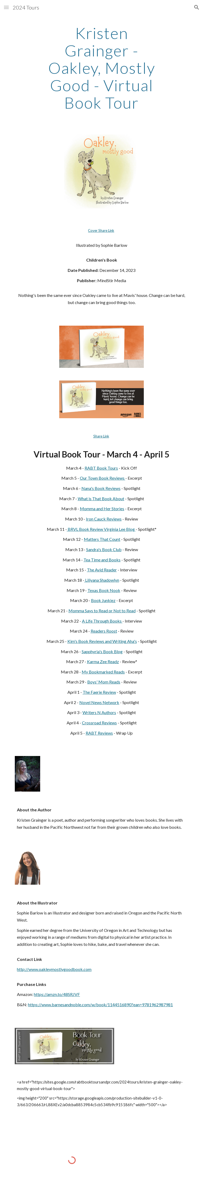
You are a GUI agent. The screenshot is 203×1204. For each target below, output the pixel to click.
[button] (6, 7)
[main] (101, 67)
